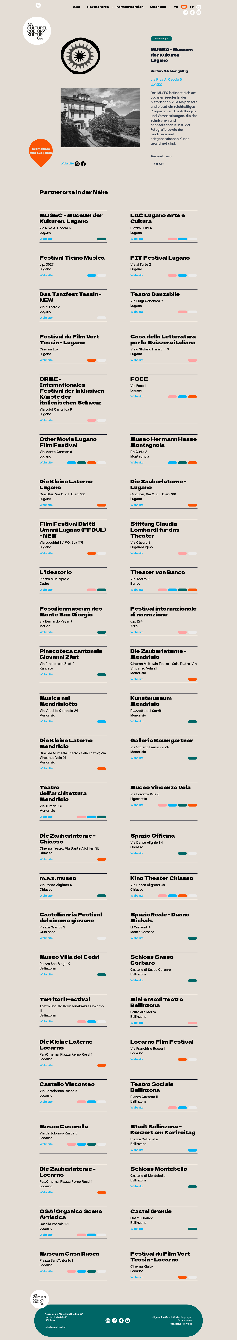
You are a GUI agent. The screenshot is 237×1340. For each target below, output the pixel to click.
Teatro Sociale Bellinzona (151, 1086)
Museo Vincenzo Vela (160, 787)
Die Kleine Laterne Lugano (66, 484)
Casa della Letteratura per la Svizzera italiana (163, 339)
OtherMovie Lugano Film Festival (68, 441)
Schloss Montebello (158, 1168)
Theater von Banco (157, 572)
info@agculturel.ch (55, 1327)
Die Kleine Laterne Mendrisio (66, 743)
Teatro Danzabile (155, 294)
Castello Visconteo (67, 1083)
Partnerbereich (130, 6)
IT (192, 7)
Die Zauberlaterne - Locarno (68, 1171)
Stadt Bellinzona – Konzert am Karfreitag (162, 1129)
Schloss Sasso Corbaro (151, 959)
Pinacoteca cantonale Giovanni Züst (71, 653)
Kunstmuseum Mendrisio (151, 700)
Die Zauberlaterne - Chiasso (68, 838)
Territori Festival (65, 999)
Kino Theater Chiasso (161, 877)
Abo (76, 6)
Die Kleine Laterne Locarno (66, 1044)
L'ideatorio (56, 572)
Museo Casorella (64, 1126)
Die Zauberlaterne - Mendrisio (158, 653)
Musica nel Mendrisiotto (59, 700)
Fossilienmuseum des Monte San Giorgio (71, 611)
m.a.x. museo (58, 877)
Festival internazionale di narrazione (163, 611)
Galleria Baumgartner (161, 740)
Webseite (67, 163)
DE (184, 7)
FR (176, 7)
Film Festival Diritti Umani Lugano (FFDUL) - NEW (73, 529)
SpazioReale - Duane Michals (159, 917)
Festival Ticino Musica (72, 257)
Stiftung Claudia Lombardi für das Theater (155, 529)
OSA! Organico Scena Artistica (71, 1214)
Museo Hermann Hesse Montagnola (163, 441)
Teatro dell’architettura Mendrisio (63, 793)
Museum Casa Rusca (69, 1253)
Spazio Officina (152, 835)
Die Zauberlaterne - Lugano (158, 484)
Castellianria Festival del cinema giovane (71, 917)
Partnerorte (98, 6)
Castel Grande (151, 1211)
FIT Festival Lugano (160, 257)
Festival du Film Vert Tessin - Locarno (160, 1256)
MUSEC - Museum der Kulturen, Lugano (71, 218)
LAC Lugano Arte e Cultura (157, 218)
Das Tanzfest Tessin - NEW (71, 296)
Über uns (158, 6)
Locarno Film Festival (161, 1041)
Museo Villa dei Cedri (70, 956)
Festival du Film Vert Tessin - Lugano (69, 339)
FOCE (139, 378)
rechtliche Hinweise (181, 1324)
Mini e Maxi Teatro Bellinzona (156, 1002)
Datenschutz (184, 1320)
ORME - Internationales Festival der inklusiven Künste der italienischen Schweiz (72, 390)
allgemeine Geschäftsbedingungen (172, 1317)
